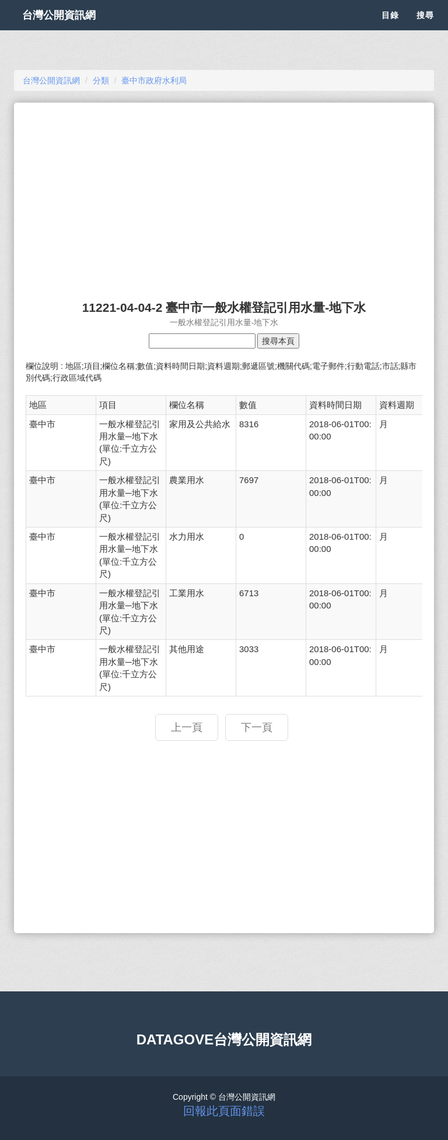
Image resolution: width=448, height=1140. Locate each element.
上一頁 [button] (186, 727)
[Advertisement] (224, 195)
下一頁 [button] (256, 727)
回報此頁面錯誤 (224, 1110)
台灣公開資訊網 (71, 29)
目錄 (390, 29)
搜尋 (425, 29)
